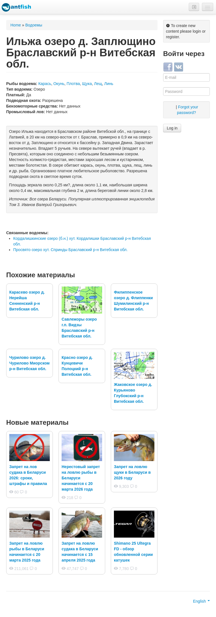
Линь (108, 83)
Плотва (73, 83)
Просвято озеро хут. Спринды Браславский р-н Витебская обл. (70, 249)
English (201, 601)
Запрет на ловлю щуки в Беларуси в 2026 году (132, 472)
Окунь (58, 83)
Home (15, 25)
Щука (87, 83)
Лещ (98, 83)
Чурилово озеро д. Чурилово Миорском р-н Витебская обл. (29, 363)
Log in (172, 128)
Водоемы (33, 25)
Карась (44, 83)
